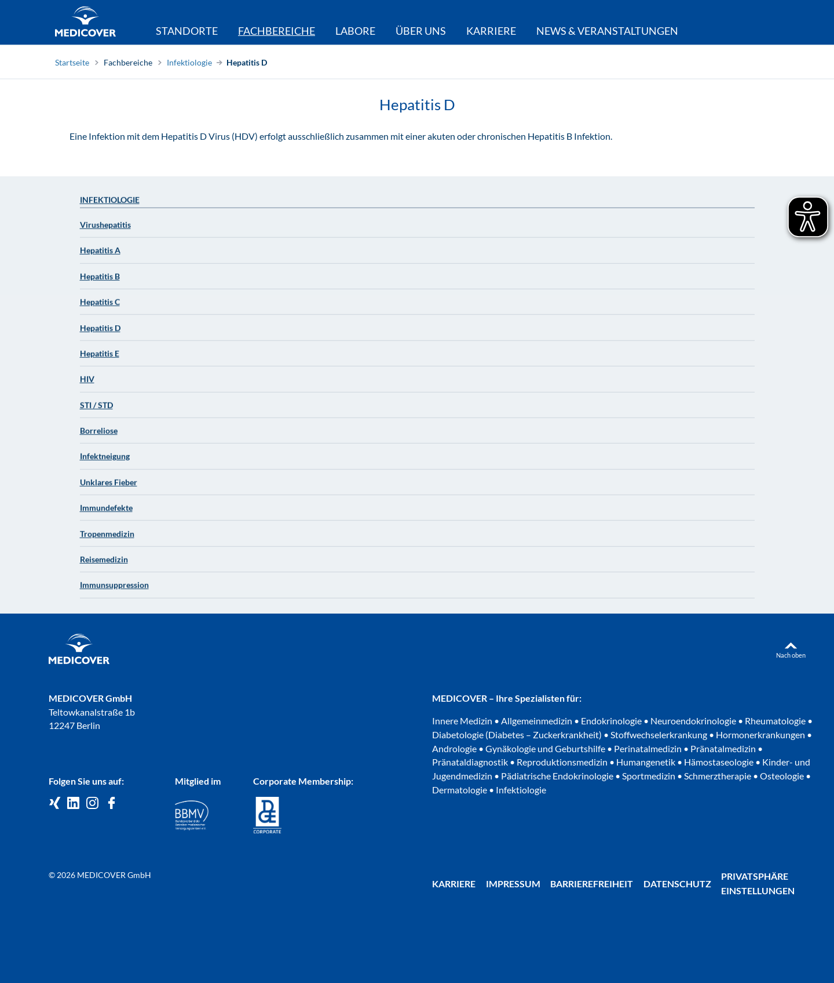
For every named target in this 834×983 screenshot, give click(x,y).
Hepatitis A (100, 255)
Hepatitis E (99, 358)
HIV (87, 384)
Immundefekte (106, 512)
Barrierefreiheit (591, 883)
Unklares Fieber (108, 487)
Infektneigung (105, 461)
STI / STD (96, 410)
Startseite (72, 62)
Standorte (187, 31)
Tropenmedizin (107, 538)
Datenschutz (677, 883)
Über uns (421, 31)
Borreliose (99, 435)
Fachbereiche (128, 62)
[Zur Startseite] (85, 22)
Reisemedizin (104, 564)
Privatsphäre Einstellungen (758, 883)
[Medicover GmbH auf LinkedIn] (73, 803)
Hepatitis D (246, 62)
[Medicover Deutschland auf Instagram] (92, 803)
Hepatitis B (100, 281)
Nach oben (791, 655)
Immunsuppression (114, 589)
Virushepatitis (105, 229)
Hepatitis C (100, 306)
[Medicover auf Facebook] (111, 803)
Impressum (513, 883)
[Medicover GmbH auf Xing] (55, 803)
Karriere (491, 31)
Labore (355, 31)
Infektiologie (189, 62)
